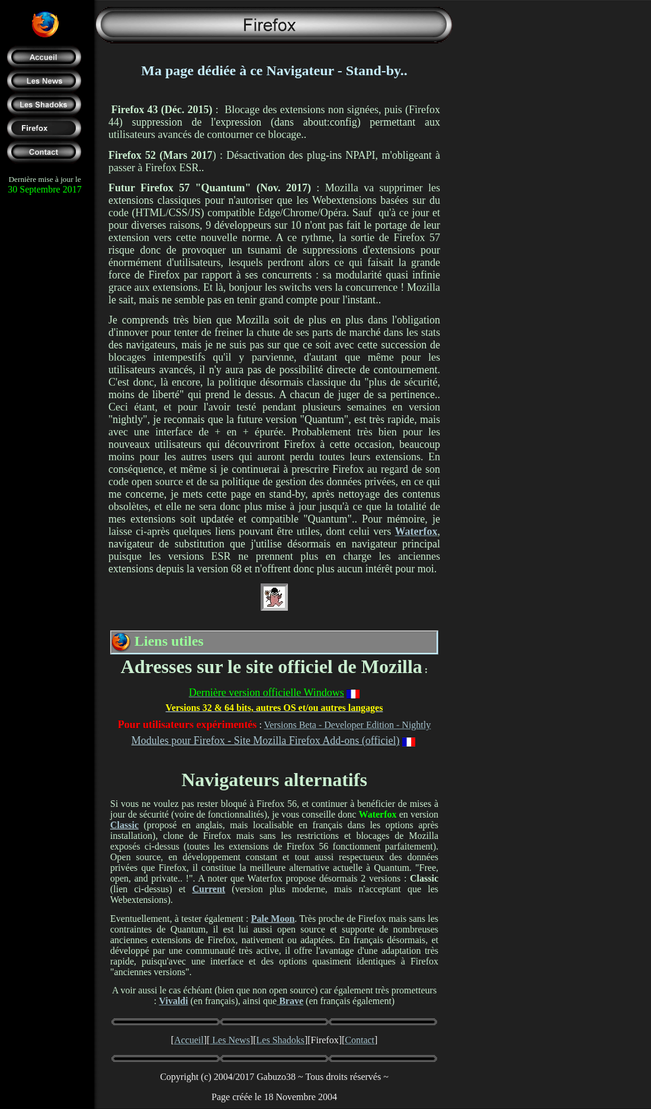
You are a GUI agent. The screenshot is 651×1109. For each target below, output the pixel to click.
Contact (359, 1040)
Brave (290, 1001)
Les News (230, 1040)
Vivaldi (173, 1001)
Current (208, 889)
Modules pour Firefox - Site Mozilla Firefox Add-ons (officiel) (266, 740)
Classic (124, 825)
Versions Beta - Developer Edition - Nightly (347, 725)
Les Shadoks (280, 1040)
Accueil (189, 1040)
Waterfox (416, 531)
